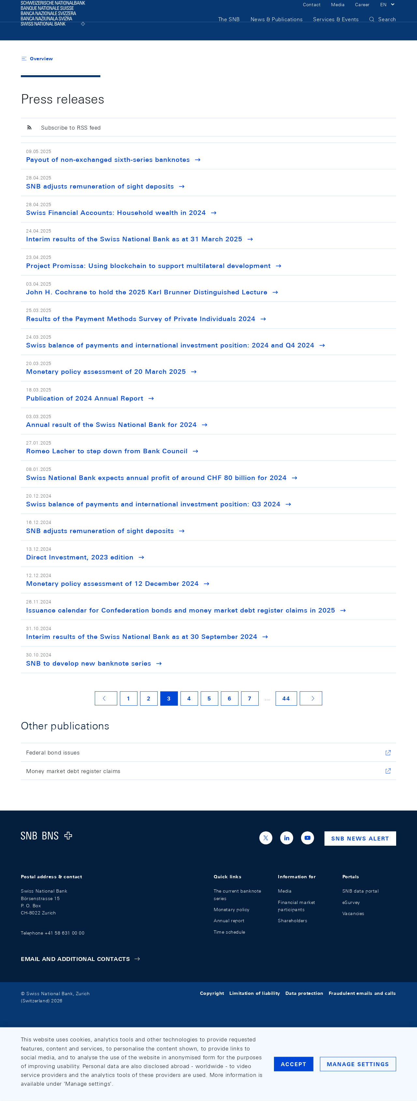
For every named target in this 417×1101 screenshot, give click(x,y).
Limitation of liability (254, 993)
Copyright (212, 993)
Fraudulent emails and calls (362, 993)
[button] (388, 12)
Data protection (304, 993)
